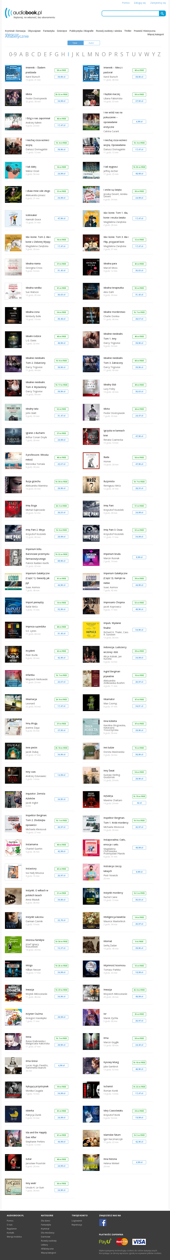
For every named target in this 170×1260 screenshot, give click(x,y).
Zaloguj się (140, 2)
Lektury (44, 1244)
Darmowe (45, 1236)
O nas (9, 1224)
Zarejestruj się (158, 2)
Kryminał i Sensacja (15, 31)
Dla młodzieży (47, 1232)
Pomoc (126, 2)
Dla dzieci (45, 1220)
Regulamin (12, 1228)
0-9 (13, 54)
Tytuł (74, 43)
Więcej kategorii (155, 34)
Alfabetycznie (47, 1248)
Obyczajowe (34, 31)
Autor (91, 43)
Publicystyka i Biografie (82, 31)
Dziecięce (62, 31)
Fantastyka (48, 31)
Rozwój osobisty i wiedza (109, 31)
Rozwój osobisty (48, 1240)
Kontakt (10, 1232)
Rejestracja (77, 1224)
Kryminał (45, 1228)
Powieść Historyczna (144, 31)
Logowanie (77, 1220)
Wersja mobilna (14, 1236)
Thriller (128, 31)
